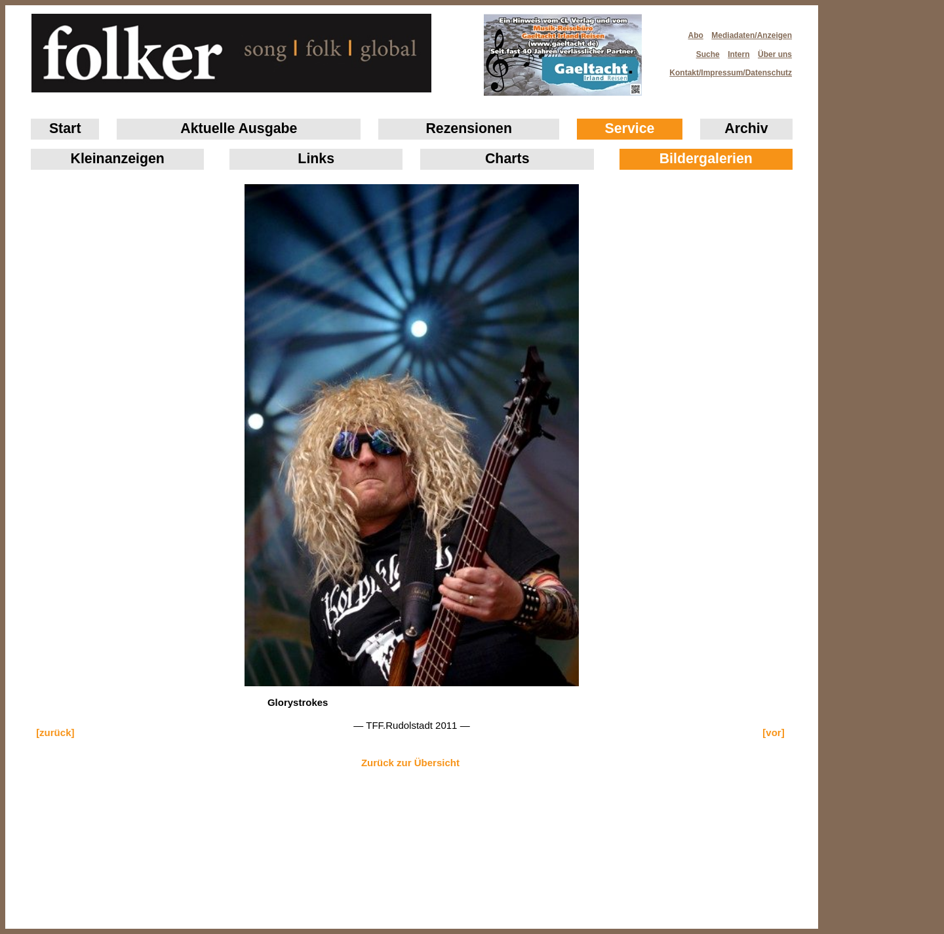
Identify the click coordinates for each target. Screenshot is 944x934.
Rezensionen (468, 128)
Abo (695, 35)
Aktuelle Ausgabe (238, 128)
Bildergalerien (706, 158)
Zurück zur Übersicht (410, 762)
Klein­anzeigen (118, 158)
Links (316, 158)
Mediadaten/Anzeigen (751, 35)
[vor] (773, 732)
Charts (507, 158)
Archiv (746, 128)
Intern (738, 54)
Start (65, 128)
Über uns (775, 54)
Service (630, 128)
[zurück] (55, 732)
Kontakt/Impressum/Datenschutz (726, 68)
